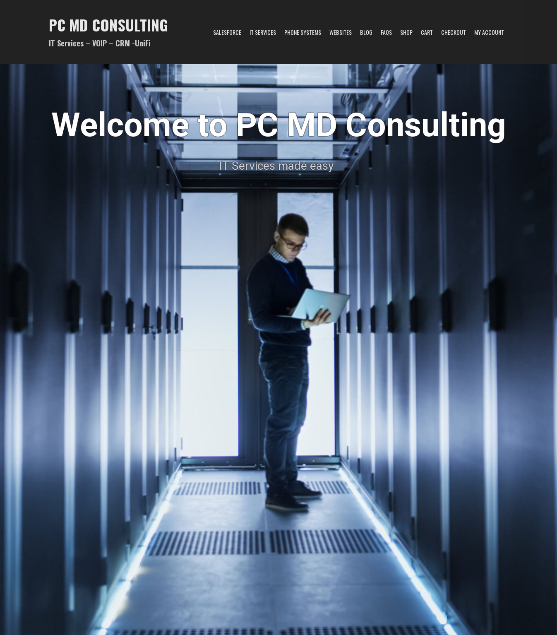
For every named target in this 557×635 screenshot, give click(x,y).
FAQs (386, 32)
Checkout (453, 32)
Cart (427, 32)
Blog (366, 32)
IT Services (263, 32)
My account (489, 32)
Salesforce (227, 32)
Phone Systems (302, 32)
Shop (406, 32)
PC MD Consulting (108, 25)
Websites (340, 32)
